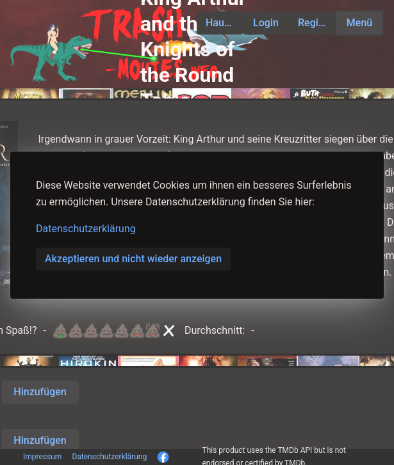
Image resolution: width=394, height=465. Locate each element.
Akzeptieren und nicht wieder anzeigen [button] (133, 259)
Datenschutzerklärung (86, 229)
